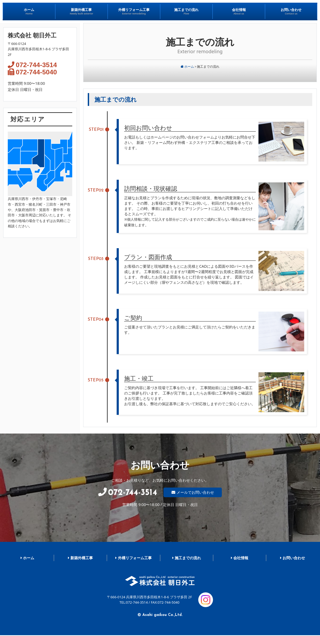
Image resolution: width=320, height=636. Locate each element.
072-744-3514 (37, 65)
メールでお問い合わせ (195, 492)
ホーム (187, 66)
